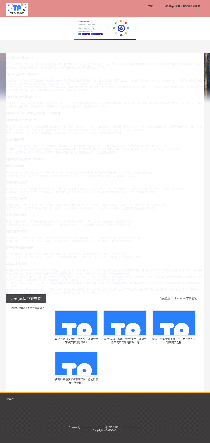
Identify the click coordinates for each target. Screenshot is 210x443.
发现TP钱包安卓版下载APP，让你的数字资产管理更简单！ (76, 341)
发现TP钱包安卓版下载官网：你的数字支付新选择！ (76, 381)
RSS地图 (124, 427)
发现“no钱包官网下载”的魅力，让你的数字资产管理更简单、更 (125, 341)
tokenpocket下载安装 (185, 298)
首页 (150, 6)
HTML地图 (135, 427)
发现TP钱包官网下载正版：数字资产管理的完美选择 (174, 341)
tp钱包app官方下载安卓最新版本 (182, 6)
